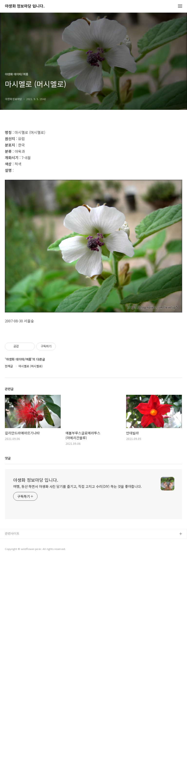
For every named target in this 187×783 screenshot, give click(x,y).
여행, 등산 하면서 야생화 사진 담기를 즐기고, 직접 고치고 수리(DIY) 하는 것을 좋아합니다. (77, 709)
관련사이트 (12, 757)
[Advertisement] (93, 166)
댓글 (8, 681)
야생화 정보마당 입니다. (25, 6)
